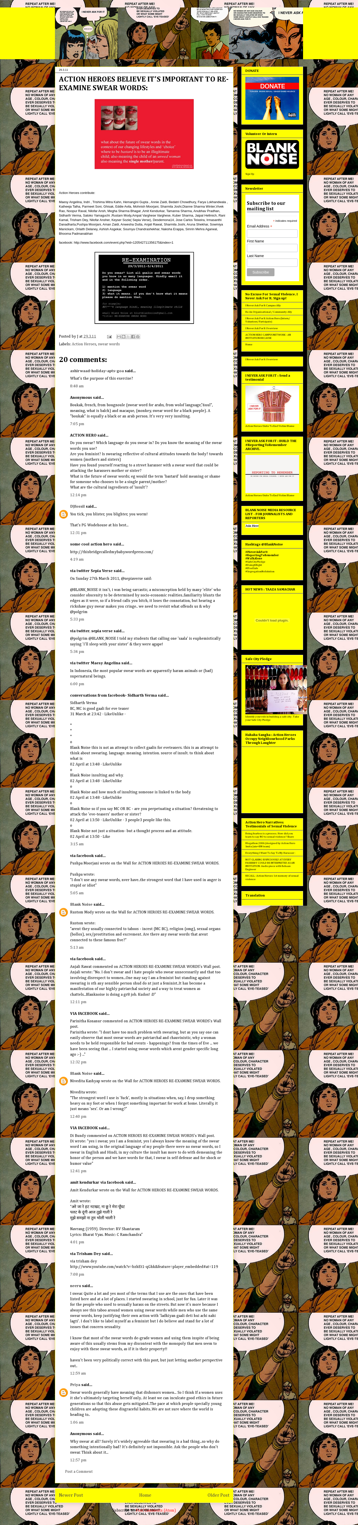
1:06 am (77, 1423)
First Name (255, 241)
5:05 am (77, 893)
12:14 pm (78, 495)
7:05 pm (77, 424)
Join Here (252, 526)
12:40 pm (78, 1117)
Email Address (259, 226)
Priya (75, 1385)
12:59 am (78, 1374)
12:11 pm (78, 1002)
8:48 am (77, 386)
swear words (109, 344)
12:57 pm (78, 1460)
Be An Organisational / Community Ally (268, 312)
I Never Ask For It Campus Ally (263, 305)
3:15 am (77, 844)
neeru (75, 1286)
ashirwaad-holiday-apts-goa (97, 371)
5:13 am (77, 948)
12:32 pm (78, 1062)
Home (145, 1495)
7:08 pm (77, 1275)
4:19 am (77, 560)
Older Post (218, 1495)
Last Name (255, 256)
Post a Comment (79, 1472)
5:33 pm (77, 620)
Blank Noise (81, 905)
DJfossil (77, 507)
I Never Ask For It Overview (261, 328)
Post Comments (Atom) (156, 1511)
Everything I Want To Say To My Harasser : (270, 853)
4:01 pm (77, 1242)
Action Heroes (84, 344)
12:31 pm (78, 533)
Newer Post (71, 1495)
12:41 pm (78, 1171)
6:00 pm (77, 684)
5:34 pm (77, 652)
